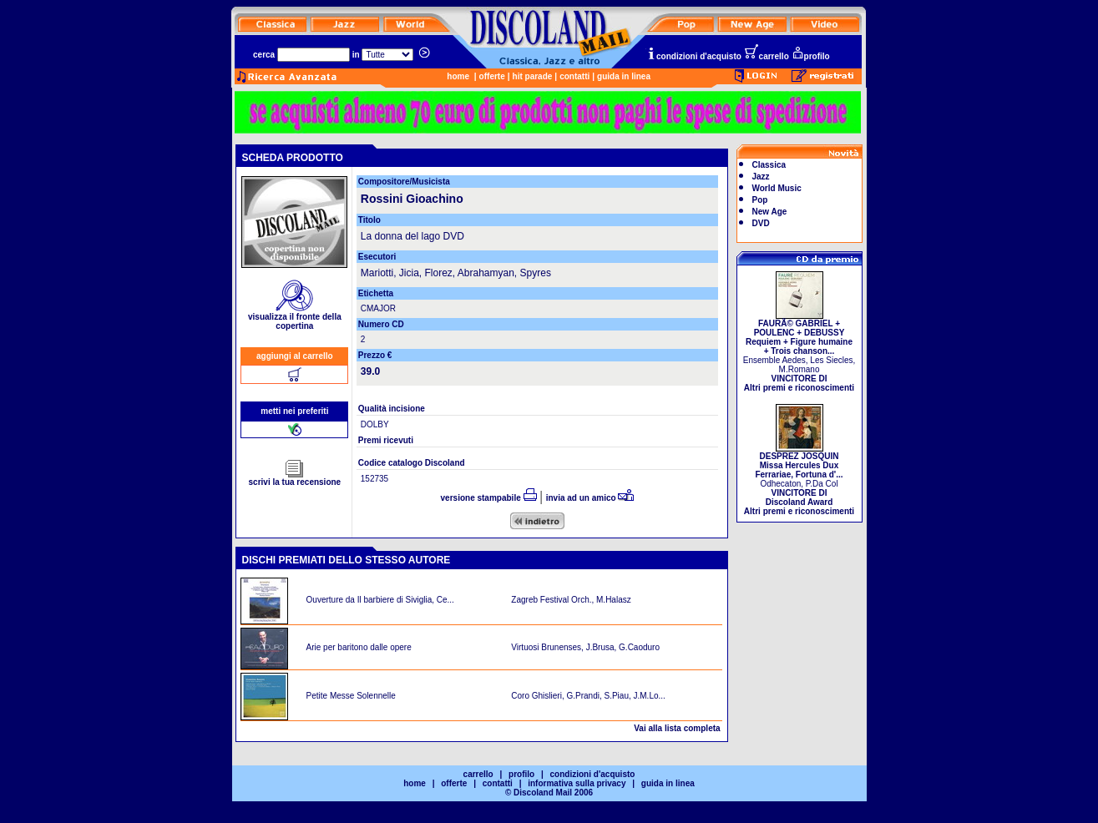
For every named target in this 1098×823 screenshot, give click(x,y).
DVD (761, 223)
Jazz (761, 176)
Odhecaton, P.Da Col (799, 480)
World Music (777, 188)
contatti (574, 76)
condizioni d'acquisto (693, 56)
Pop (760, 199)
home (458, 76)
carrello (766, 56)
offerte (492, 76)
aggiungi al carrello (294, 356)
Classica (769, 164)
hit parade (533, 76)
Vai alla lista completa (677, 728)
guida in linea (623, 76)
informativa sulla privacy (576, 783)
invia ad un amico (590, 497)
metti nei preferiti (294, 411)
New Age (769, 211)
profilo (811, 56)
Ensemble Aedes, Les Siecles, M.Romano (799, 351)
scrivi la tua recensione (295, 478)
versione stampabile (489, 497)
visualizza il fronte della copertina (295, 318)
